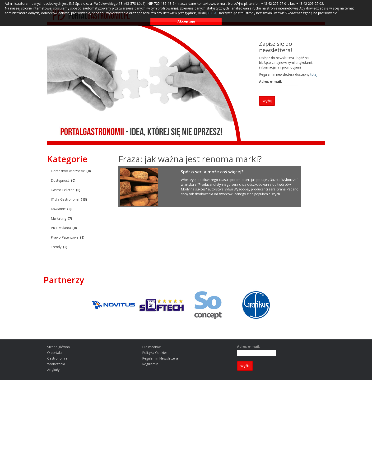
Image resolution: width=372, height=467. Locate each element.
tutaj (313, 74)
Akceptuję (186, 21)
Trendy (56, 247)
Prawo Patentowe (65, 237)
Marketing (58, 218)
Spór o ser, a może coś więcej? (212, 172)
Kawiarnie (58, 209)
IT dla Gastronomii (65, 199)
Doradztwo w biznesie (68, 171)
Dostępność (60, 180)
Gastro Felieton (62, 190)
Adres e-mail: (270, 81)
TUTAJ (212, 13)
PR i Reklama (61, 228)
